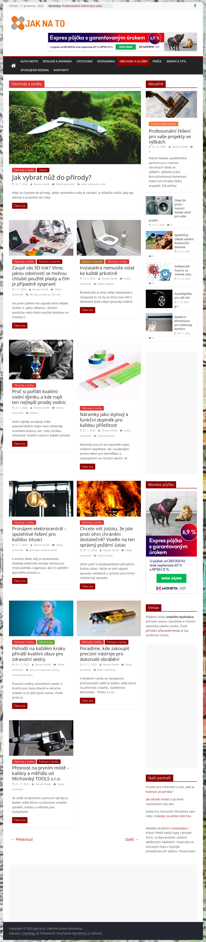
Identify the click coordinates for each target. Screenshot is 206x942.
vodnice (33, 413)
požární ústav (105, 555)
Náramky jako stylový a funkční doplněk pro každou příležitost (104, 419)
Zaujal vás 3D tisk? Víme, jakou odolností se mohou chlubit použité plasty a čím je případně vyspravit (41, 276)
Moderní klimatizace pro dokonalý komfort (183, 323)
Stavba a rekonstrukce (163, 124)
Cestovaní (84, 61)
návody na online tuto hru (173, 816)
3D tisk (33, 294)
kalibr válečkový (106, 670)
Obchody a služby (134, 61)
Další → (132, 839)
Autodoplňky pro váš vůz (183, 296)
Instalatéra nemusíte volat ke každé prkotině (107, 270)
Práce (157, 61)
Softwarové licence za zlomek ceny (182, 270)
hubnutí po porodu (159, 792)
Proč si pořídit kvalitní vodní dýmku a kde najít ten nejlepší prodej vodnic (39, 396)
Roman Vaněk (42, 184)
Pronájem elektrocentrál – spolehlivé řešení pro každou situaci (39, 533)
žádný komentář (63, 184)
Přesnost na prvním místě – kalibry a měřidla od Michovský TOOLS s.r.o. (40, 773)
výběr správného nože (93, 184)
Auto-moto (29, 61)
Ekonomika (106, 61)
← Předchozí (22, 839)
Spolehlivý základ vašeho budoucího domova (184, 241)
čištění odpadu (105, 284)
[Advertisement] (171, 412)
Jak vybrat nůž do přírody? (51, 177)
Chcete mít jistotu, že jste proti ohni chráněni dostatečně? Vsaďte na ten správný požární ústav (107, 536)
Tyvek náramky (105, 435)
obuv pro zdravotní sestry (43, 670)
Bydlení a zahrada (57, 61)
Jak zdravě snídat (157, 799)
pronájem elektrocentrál (43, 550)
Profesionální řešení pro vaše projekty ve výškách (82, 8)
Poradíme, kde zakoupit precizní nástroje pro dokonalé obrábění (104, 653)
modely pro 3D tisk (49, 294)
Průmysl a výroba (116, 642)
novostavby (178, 828)
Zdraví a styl (176, 61)
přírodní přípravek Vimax (163, 630)
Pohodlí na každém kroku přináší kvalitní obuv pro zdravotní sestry (39, 653)
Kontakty (61, 70)
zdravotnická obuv (22, 675)
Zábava (43, 170)
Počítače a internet (49, 261)
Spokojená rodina (34, 70)
